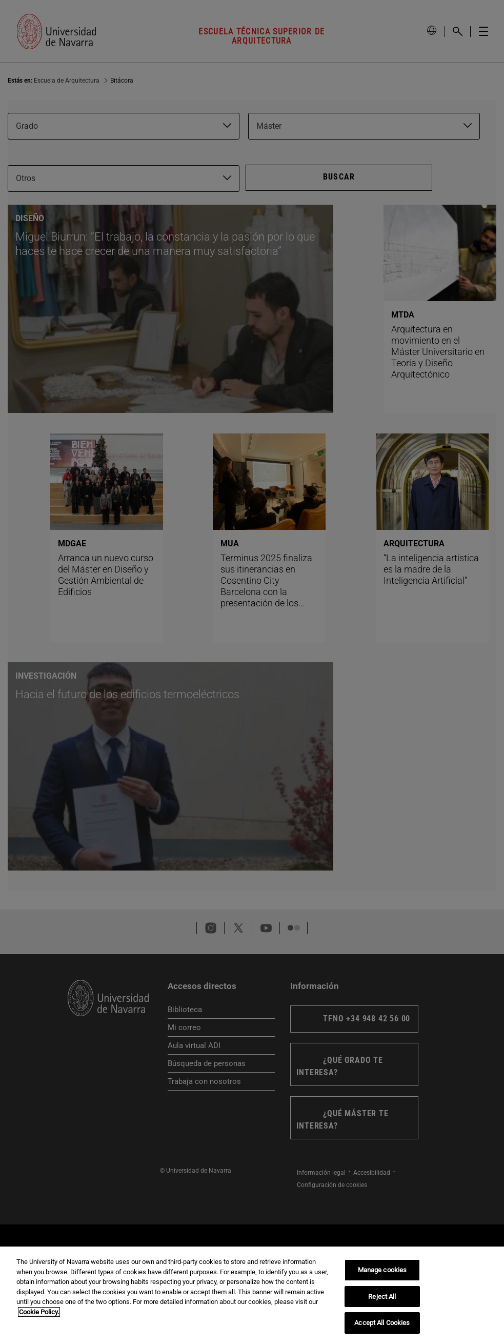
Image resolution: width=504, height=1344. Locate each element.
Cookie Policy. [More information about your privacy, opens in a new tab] (39, 1312)
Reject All (382, 1296)
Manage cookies (382, 1270)
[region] (252, 1295)
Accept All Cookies (382, 1323)
